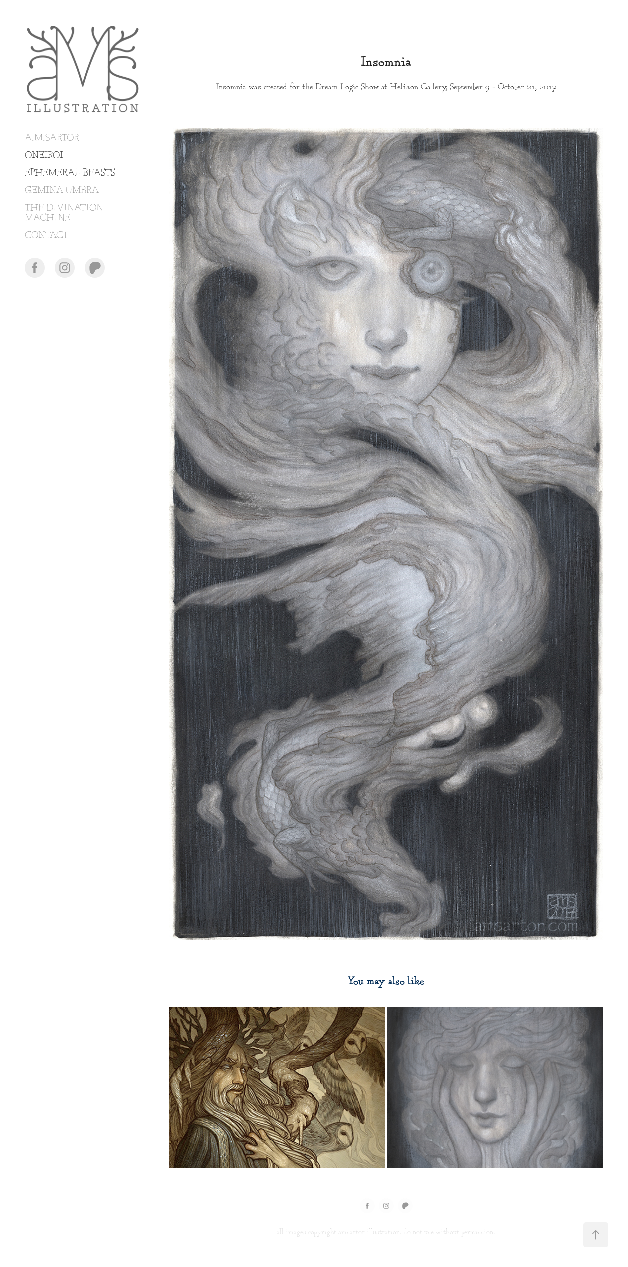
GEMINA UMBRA (62, 190)
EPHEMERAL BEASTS (70, 173)
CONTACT (46, 235)
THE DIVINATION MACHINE (64, 213)
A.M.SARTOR (52, 138)
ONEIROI (44, 155)
